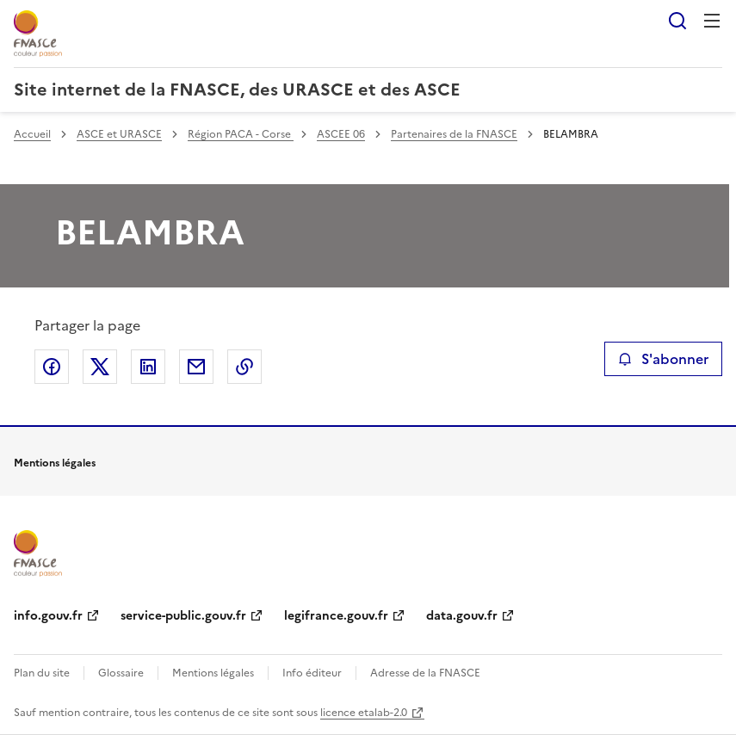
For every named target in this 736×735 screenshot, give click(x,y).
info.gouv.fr (48, 616)
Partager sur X (100, 366)
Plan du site (42, 673)
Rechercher (677, 20)
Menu (712, 20)
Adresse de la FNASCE (425, 673)
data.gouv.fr (462, 616)
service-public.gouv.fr (183, 616)
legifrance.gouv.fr (336, 616)
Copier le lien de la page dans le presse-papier (244, 366)
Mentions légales (213, 673)
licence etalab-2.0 (363, 712)
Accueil (32, 134)
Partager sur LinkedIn (148, 366)
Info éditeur (312, 673)
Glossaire (121, 673)
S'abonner (663, 359)
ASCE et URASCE (119, 134)
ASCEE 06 (341, 134)
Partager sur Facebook (51, 366)
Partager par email (196, 366)
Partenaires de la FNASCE (454, 134)
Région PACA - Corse (241, 134)
